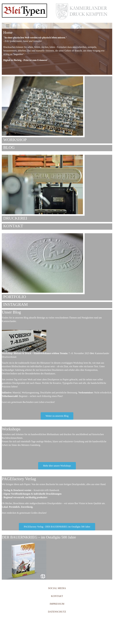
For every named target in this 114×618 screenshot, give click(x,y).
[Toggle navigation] (8, 26)
